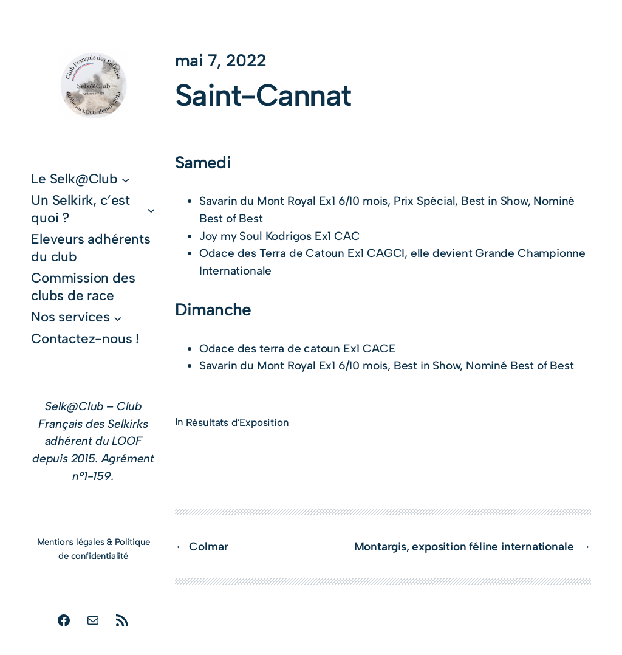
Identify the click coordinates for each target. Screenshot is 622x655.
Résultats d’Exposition (237, 422)
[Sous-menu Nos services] (118, 318)
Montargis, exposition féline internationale (465, 547)
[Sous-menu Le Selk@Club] (125, 180)
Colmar (208, 547)
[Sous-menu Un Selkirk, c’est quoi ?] (151, 209)
